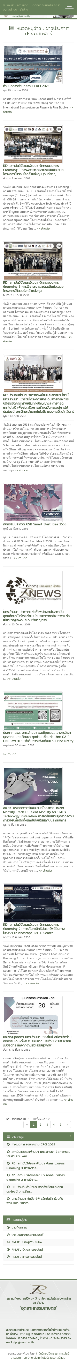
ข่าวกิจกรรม (16, 1227)
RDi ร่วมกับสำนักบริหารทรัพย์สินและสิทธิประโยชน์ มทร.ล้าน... (34, 1189)
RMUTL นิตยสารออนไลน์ (24, 1249)
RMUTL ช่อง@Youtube (24, 1242)
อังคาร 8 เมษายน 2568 (16, 178)
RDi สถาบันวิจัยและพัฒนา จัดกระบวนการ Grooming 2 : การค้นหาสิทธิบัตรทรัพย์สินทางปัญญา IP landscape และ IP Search (34, 928)
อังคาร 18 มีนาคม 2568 (16, 937)
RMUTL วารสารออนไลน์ (24, 1256)
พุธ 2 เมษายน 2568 (14, 416)
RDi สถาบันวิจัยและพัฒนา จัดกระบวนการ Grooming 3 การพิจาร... (35, 1165)
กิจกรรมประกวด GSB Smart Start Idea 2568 (34, 524)
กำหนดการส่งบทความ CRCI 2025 (26, 85)
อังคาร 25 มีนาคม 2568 (17, 624)
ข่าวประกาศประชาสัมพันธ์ (24, 1234)
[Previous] (26, 1124)
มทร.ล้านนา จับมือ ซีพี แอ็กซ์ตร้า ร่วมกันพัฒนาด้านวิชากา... (34, 1200)
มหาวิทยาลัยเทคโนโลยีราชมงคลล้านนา (45, 1358)
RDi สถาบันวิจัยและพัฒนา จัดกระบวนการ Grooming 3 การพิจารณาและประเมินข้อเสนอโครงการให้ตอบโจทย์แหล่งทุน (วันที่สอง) (33, 169)
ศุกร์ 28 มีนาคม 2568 (15, 528)
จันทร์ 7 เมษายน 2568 (16, 295)
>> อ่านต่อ (43, 228)
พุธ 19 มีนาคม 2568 (14, 825)
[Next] (67, 1124)
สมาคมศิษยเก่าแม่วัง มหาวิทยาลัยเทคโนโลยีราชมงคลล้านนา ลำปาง (32, 7)
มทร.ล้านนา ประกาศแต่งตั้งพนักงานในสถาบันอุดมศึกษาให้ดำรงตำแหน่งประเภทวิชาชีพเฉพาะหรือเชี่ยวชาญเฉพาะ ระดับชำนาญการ (36, 616)
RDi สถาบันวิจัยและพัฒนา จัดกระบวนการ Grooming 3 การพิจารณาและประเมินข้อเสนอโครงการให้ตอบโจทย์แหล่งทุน (33, 286)
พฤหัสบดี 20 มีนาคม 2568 (18, 745)
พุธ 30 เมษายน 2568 (15, 90)
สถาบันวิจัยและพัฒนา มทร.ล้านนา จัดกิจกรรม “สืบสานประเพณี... (38, 1153)
